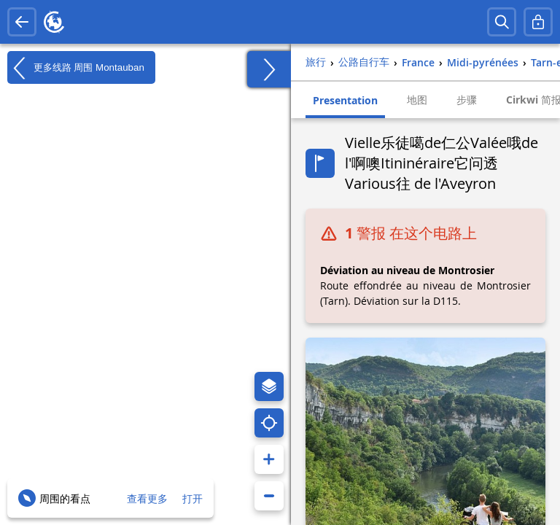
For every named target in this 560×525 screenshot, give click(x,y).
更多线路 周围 (75, 67)
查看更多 (147, 498)
